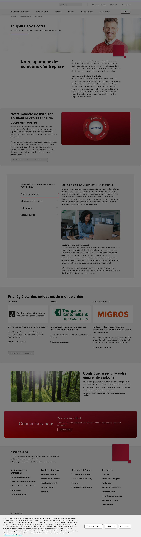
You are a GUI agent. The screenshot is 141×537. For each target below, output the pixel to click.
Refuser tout (111, 526)
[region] (70, 526)
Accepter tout (125, 526)
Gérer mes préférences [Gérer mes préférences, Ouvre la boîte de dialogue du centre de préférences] (93, 526)
